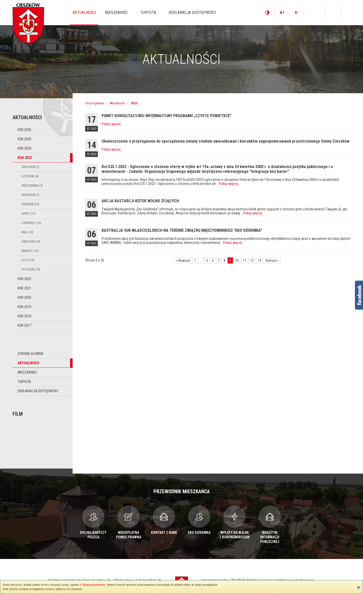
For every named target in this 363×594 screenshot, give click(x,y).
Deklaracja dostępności (38, 391)
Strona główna (30, 354)
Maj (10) (27, 232)
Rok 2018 (24, 316)
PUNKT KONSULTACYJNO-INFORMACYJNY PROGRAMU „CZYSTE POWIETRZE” (166, 115)
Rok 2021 (24, 288)
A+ (282, 12)
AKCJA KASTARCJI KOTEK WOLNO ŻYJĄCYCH (140, 201)
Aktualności (28, 363)
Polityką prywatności (94, 584)
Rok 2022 (24, 279)
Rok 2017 (24, 325)
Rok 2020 (24, 297)
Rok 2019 (24, 307)
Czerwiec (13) (31, 223)
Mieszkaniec (27, 372)
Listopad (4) (30, 176)
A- (297, 12)
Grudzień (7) (30, 167)
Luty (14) (27, 260)
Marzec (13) (30, 251)
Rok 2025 (24, 139)
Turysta (24, 382)
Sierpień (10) (30, 204)
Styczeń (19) (30, 269)
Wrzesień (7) (30, 195)
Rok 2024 (24, 148)
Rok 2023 (25, 158)
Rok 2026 (24, 130)
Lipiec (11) (28, 213)
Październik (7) (32, 185)
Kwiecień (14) (30, 241)
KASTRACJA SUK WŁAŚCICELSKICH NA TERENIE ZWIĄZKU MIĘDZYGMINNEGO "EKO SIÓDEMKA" (182, 230)
